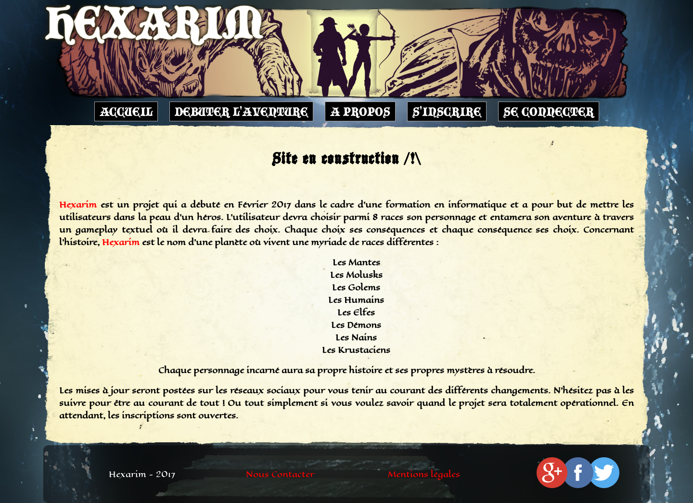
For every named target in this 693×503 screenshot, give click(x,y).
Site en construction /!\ (347, 158)
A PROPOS (360, 111)
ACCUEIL (126, 111)
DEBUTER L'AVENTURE (241, 111)
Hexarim (78, 204)
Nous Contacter (280, 474)
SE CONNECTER (548, 111)
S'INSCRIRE (446, 111)
